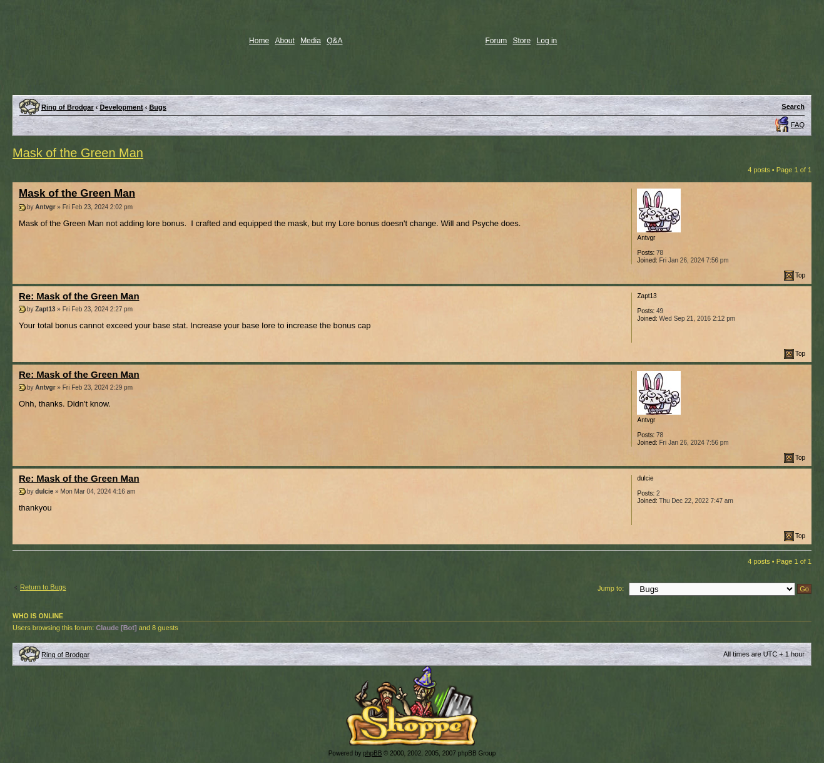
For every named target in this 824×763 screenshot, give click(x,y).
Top (800, 275)
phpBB (372, 753)
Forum (496, 40)
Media (310, 40)
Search (793, 106)
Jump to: (611, 588)
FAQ (798, 124)
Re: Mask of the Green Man (79, 296)
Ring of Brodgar (67, 107)
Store (522, 40)
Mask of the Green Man (78, 153)
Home (259, 40)
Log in (547, 40)
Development (121, 107)
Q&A (334, 40)
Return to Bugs (43, 587)
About (284, 40)
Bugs (157, 107)
